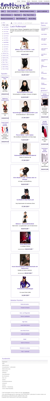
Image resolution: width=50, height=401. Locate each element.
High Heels (18, 15)
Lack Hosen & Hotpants (44, 49)
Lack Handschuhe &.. (44, 66)
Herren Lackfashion (44, 84)
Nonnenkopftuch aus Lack (25, 92)
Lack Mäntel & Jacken (44, 60)
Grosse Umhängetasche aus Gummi (45, 96)
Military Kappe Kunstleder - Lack (24, 49)
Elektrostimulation (25, 304)
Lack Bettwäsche (44, 78)
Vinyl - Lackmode (12, 11)
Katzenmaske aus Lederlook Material (25, 155)
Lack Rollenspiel (28, 23)
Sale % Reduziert (21, 18)
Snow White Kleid (25, 244)
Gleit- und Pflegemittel (25, 313)
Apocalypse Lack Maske (25, 70)
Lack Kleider (44, 34)
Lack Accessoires (44, 73)
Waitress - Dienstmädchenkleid (25, 224)
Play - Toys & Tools (29, 15)
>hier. (26, 395)
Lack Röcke (44, 44)
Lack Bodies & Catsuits (44, 29)
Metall (24, 339)
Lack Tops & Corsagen (44, 39)
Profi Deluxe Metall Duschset (45, 150)
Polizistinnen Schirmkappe (25, 288)
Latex (3, 11)
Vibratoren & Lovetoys (25, 348)
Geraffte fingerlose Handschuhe (45, 123)
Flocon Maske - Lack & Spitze (25, 135)
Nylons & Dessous (7, 15)
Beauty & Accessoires (8, 18)
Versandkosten (26, 392)
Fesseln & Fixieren (25, 307)
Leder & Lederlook (42, 11)
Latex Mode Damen (25, 325)
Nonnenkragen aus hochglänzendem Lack (25, 112)
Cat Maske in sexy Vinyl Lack (25, 199)
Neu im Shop (32, 18)
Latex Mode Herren (24, 330)
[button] (28, 3)
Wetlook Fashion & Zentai (27, 11)
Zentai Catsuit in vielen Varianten (4, 124)
